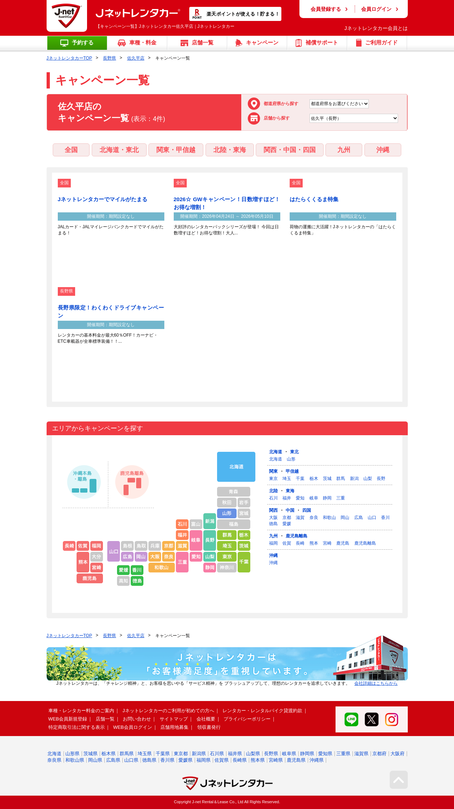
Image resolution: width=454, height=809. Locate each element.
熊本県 (258, 760)
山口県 (131, 760)
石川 (273, 498)
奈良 (314, 517)
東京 (273, 478)
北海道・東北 (119, 149)
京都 (286, 517)
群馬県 (127, 753)
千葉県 (163, 753)
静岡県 (307, 753)
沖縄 (382, 149)
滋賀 (300, 517)
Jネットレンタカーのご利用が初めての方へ (168, 710)
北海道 (275, 451)
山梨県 (253, 753)
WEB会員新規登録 (67, 719)
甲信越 (292, 471)
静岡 (327, 498)
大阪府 (397, 753)
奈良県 (54, 760)
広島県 (113, 760)
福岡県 (203, 760)
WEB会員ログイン (132, 727)
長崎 (300, 543)
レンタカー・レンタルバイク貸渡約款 (262, 710)
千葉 (300, 478)
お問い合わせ (137, 719)
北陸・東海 (229, 149)
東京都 (181, 753)
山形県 (72, 753)
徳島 (273, 523)
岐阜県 (289, 753)
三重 (340, 498)
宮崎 (327, 543)
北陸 (273, 490)
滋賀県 (361, 753)
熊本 (314, 543)
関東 (273, 471)
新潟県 (199, 753)
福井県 (235, 753)
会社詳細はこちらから (376, 683)
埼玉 (286, 478)
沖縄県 (317, 760)
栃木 (314, 478)
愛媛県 (185, 760)
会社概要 (205, 719)
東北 (294, 451)
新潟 (354, 478)
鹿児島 (342, 543)
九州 (343, 149)
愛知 (300, 498)
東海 (290, 490)
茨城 (327, 478)
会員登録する (326, 9)
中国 (290, 510)
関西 (273, 510)
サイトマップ (174, 719)
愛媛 (286, 523)
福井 (286, 498)
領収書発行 (209, 727)
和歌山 (329, 517)
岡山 (345, 517)
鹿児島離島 (296, 535)
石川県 (217, 753)
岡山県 (95, 760)
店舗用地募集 (174, 727)
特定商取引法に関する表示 (76, 727)
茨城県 (90, 753)
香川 (385, 517)
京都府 (379, 753)
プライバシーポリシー (247, 719)
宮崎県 (276, 760)
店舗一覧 (105, 719)
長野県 (109, 58)
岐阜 (314, 498)
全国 (71, 149)
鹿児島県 (296, 760)
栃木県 (108, 753)
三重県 (343, 753)
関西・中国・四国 (290, 149)
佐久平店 (135, 58)
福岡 (273, 543)
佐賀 (286, 543)
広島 (358, 517)
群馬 (340, 478)
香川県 (167, 760)
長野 (381, 478)
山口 (372, 517)
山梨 (367, 478)
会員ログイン (376, 9)
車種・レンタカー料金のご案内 (81, 710)
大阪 (273, 517)
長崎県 (240, 760)
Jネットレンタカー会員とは (376, 28)
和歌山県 (74, 760)
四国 (306, 510)
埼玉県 (145, 753)
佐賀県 (222, 760)
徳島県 (149, 760)
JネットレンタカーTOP (69, 58)
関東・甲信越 (175, 149)
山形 (291, 459)
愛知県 (325, 753)
